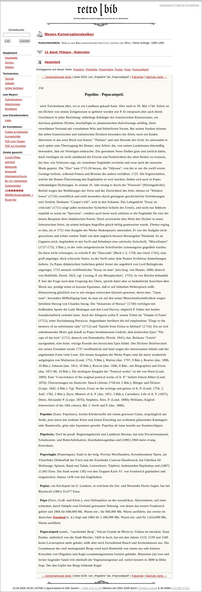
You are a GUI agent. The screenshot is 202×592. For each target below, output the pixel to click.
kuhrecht (10, 162)
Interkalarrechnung (16, 176)
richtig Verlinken (14, 88)
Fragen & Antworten (16, 132)
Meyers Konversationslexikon (69, 34)
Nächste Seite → (156, 77)
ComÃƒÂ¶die (12, 157)
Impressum (166, 5)
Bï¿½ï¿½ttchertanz (16, 181)
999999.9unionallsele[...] (19, 195)
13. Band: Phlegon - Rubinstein (67, 52)
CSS (186, 588)
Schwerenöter (13, 185)
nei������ (14, 190)
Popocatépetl (141, 69)
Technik (9, 78)
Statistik (9, 83)
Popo (127, 69)
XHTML (177, 588)
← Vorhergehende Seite (56, 77)
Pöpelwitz (92, 69)
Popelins (78, 69)
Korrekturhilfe (12, 136)
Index (8, 120)
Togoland (59, 517)
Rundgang (11, 108)
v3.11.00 (96, 588)
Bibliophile (11, 166)
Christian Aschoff (147, 588)
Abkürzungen (12, 104)
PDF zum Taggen (15, 141)
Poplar (119, 69)
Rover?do (10, 199)
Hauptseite (11, 57)
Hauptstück (52, 62)
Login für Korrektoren (187, 5)
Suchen (9, 62)
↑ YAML (84, 588)
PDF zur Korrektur (15, 146)
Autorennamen (13, 99)
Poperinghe (106, 69)
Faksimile (138, 77)
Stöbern (9, 67)
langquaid (10, 171)
